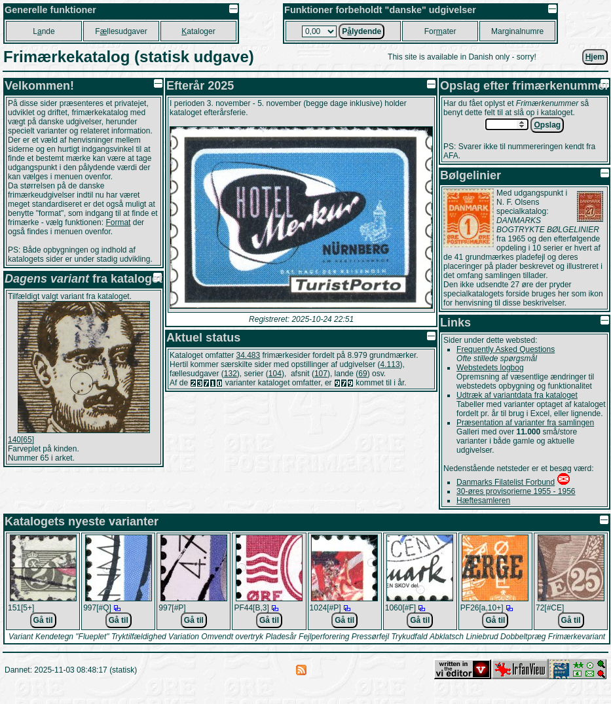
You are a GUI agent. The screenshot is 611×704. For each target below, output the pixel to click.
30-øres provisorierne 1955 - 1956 (515, 491)
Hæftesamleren (483, 500)
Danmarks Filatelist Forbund (505, 482)
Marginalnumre (517, 31)
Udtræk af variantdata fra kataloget (517, 395)
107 (320, 373)
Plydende (361, 31)
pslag (547, 125)
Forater (440, 31)
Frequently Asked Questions (505, 349)
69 (362, 373)
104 (275, 373)
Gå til (43, 620)
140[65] (21, 439)
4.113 (390, 364)
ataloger (198, 31)
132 (230, 373)
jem (594, 57)
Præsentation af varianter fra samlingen (525, 422)
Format (117, 222)
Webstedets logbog (490, 367)
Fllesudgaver (121, 31)
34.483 (248, 355)
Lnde (43, 31)
